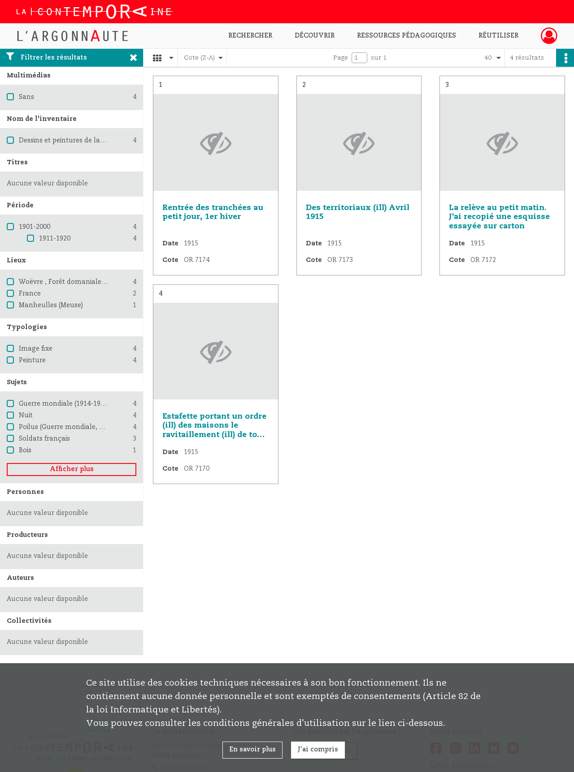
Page (340, 58)
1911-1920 (54, 239)
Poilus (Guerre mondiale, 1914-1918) (75, 427)
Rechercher (250, 36)
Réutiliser (498, 36)
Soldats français (44, 439)
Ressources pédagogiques (406, 36)
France (30, 294)
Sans (26, 97)
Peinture (32, 360)
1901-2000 (34, 227)
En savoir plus (252, 749)
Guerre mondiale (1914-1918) (64, 404)
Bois (25, 450)
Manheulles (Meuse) (51, 305)
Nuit (26, 415)
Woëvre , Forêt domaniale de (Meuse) (78, 282)
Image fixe (35, 349)
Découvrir (315, 36)
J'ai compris (318, 749)
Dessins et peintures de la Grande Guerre (83, 140)
